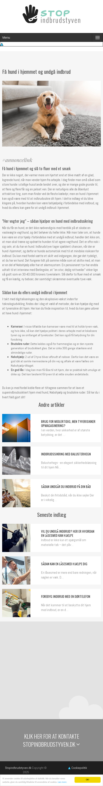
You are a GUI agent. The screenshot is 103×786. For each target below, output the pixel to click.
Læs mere (62, 782)
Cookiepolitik (77, 768)
